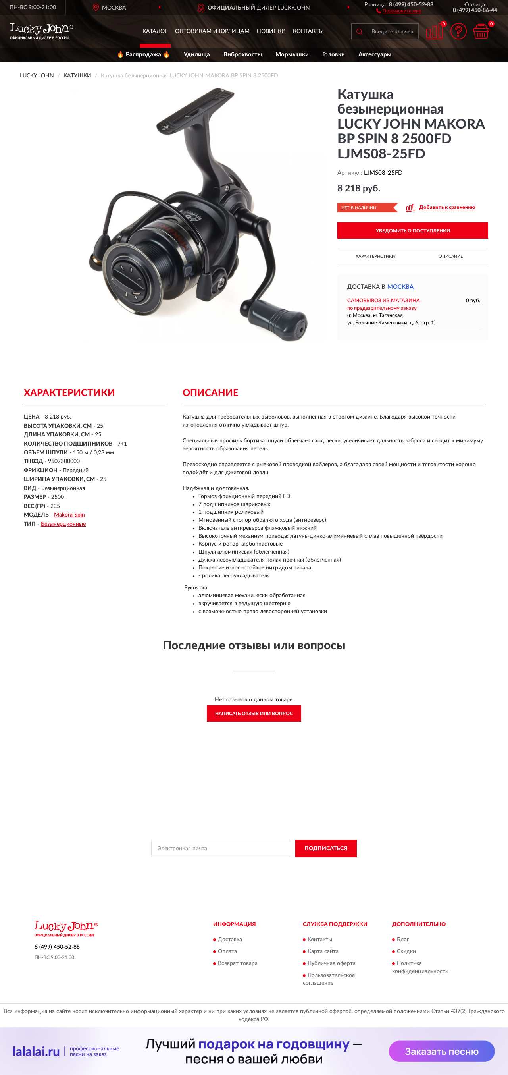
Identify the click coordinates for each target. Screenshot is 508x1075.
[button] (398, 10)
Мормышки (292, 55)
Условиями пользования (318, 866)
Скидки (406, 952)
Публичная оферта (332, 964)
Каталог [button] (155, 31)
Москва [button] (400, 287)
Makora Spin (69, 515)
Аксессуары (374, 55)
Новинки (271, 31)
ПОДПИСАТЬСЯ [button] (326, 848)
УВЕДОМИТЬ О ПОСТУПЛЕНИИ (413, 230)
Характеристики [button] (375, 256)
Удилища (197, 55)
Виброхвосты (242, 55)
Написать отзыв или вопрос (254, 713)
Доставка (230, 940)
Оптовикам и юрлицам (212, 31)
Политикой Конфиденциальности (248, 866)
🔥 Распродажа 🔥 (143, 55)
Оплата (227, 952)
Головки (333, 55)
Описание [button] (451, 256)
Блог (403, 940)
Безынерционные (63, 524)
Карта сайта (323, 952)
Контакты (308, 31)
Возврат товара (238, 964)
